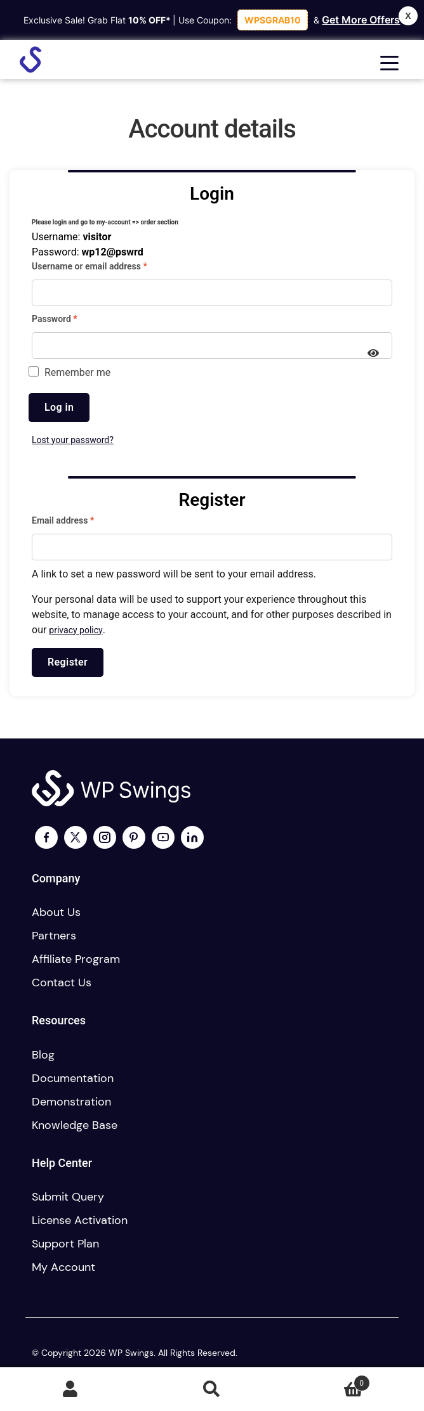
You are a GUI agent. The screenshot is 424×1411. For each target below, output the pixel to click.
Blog (43, 1054)
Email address (80, 519)
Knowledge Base (74, 1125)
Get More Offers (361, 19)
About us (56, 912)
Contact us (61, 982)
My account (63, 1267)
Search (212, 1389)
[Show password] (373, 354)
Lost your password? (73, 440)
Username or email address (107, 265)
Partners (54, 935)
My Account (71, 1389)
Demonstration (71, 1101)
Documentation (73, 1078)
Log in (59, 407)
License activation (80, 1220)
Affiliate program (76, 959)
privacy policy (75, 630)
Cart (325, 1380)
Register (68, 662)
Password (72, 318)
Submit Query (68, 1196)
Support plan (65, 1243)
